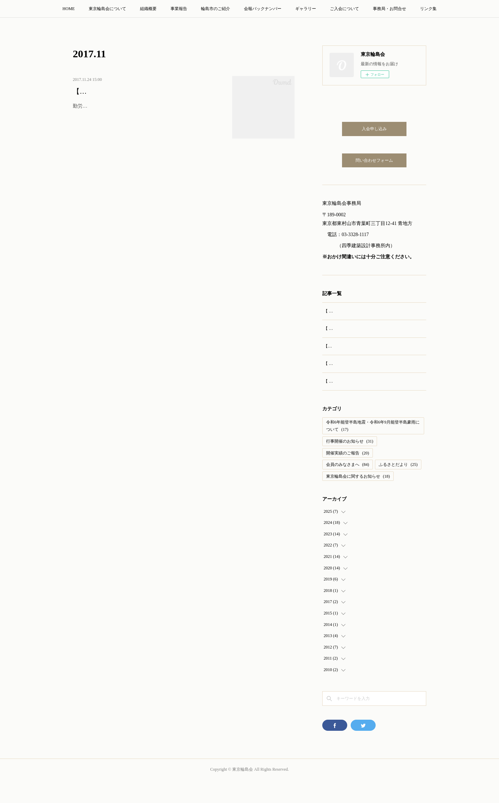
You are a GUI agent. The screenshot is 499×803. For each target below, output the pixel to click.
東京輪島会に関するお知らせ (358, 498)
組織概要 (148, 8)
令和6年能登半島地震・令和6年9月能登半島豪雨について (373, 448)
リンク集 (428, 8)
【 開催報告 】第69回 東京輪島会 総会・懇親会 (367, 311)
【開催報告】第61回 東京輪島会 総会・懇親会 (144, 91)
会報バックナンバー (262, 8)
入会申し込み (374, 128)
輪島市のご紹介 (215, 8)
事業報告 (178, 8)
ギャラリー (305, 8)
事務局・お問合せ (389, 8)
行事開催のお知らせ (349, 463)
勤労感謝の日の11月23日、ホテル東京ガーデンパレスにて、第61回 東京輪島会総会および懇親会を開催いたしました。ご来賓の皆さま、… (148, 110)
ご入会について (344, 8)
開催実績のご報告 (347, 475)
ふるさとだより (398, 487)
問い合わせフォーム (374, 160)
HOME (68, 8)
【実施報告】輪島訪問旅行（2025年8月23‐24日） (369, 353)
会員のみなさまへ (347, 487)
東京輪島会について (107, 8)
